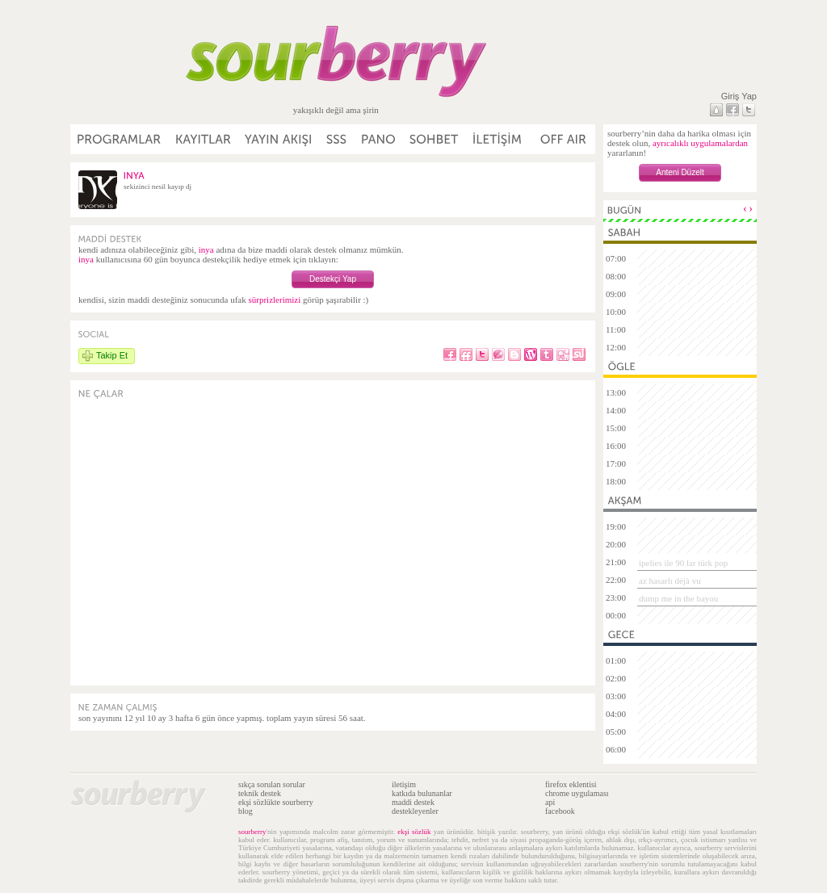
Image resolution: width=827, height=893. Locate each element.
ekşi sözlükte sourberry (275, 802)
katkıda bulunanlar (422, 793)
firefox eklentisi (571, 784)
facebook (560, 811)
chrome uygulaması (577, 793)
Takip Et (112, 355)
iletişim (404, 784)
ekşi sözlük (413, 832)
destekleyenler (415, 811)
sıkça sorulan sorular (271, 784)
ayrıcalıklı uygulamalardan (700, 143)
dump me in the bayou (678, 598)
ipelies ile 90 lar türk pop (683, 563)
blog (245, 811)
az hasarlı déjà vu (670, 580)
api (550, 802)
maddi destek (413, 802)
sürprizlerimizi (274, 299)
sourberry (252, 832)
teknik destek (259, 793)
